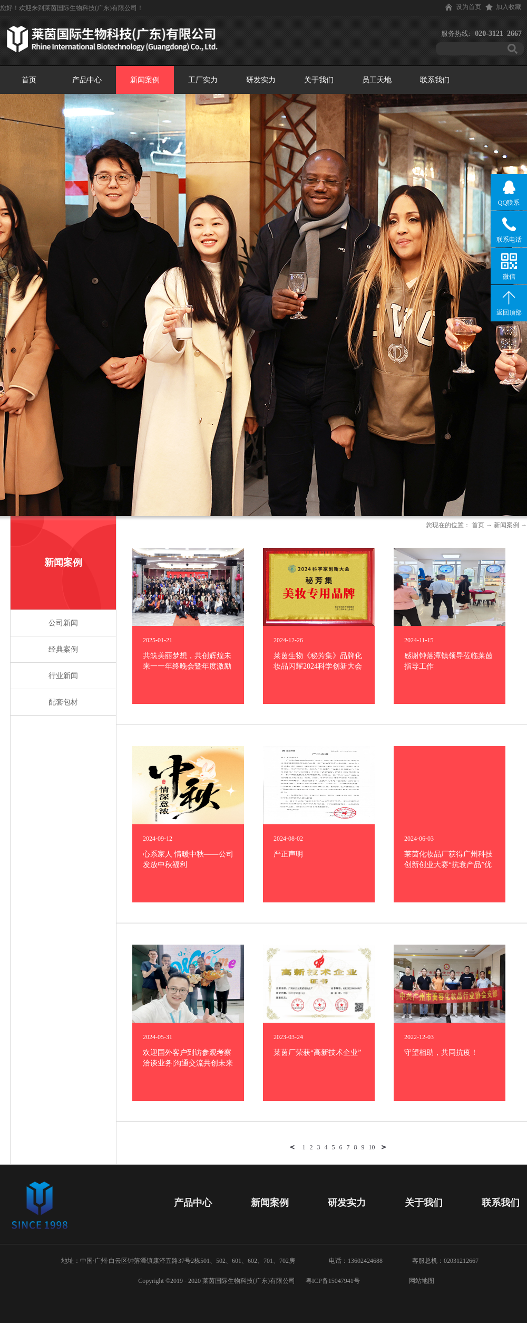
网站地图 (420, 1280)
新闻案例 (506, 525)
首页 (29, 80)
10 (372, 1147)
